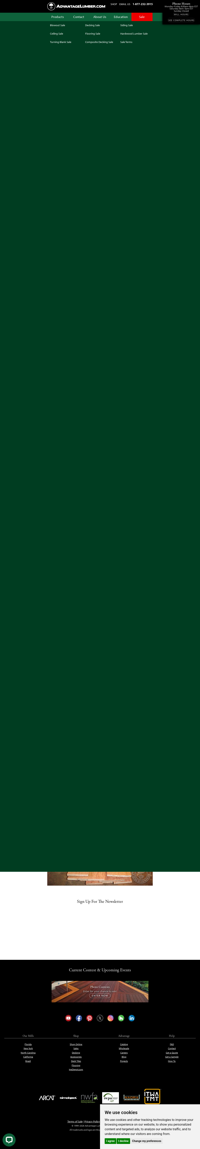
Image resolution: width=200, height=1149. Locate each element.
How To (172, 1061)
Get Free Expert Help (136, 165)
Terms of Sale (75, 1121)
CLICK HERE (103, 416)
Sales (76, 1048)
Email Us (124, 4)
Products (58, 17)
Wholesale (124, 1048)
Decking (76, 1052)
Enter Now (100, 995)
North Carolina (28, 1052)
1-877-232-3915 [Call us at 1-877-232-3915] (143, 4)
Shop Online (76, 1044)
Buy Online (59, 485)
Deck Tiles (76, 1061)
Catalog (124, 1044)
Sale (142, 17)
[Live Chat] (9, 1139)
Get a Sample (172, 1056)
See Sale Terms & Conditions (100, 136)
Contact (78, 17)
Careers (124, 1052)
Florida (28, 1044)
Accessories (76, 1056)
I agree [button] (110, 1141)
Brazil (28, 1061)
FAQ (172, 1044)
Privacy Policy (92, 1121)
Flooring (76, 1065)
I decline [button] (123, 1141)
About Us (100, 17)
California (28, 1056)
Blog (124, 1056)
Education (121, 17)
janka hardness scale (83, 416)
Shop (114, 4)
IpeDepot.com (76, 1069)
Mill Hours (181, 14)
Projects (124, 1061)
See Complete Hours (181, 20)
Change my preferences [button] (146, 1141)
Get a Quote (172, 1052)
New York (28, 1048)
